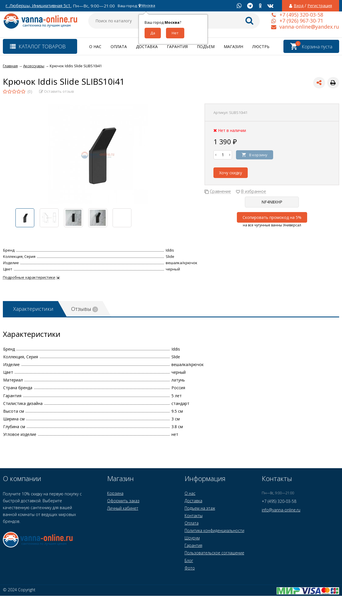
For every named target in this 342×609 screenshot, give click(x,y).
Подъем (206, 46)
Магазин (233, 46)
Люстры (261, 46)
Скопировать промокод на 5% (272, 217)
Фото (190, 568)
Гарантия (177, 46)
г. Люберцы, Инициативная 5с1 (38, 5)
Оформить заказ (123, 500)
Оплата (119, 46)
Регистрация (319, 5)
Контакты (194, 515)
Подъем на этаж (200, 508)
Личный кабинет (122, 508)
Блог (189, 560)
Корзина (115, 493)
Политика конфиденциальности (214, 530)
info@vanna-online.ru (281, 510)
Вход (298, 5)
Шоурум (192, 538)
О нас (95, 46)
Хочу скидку (230, 172)
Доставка (147, 46)
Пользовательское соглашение (214, 552)
